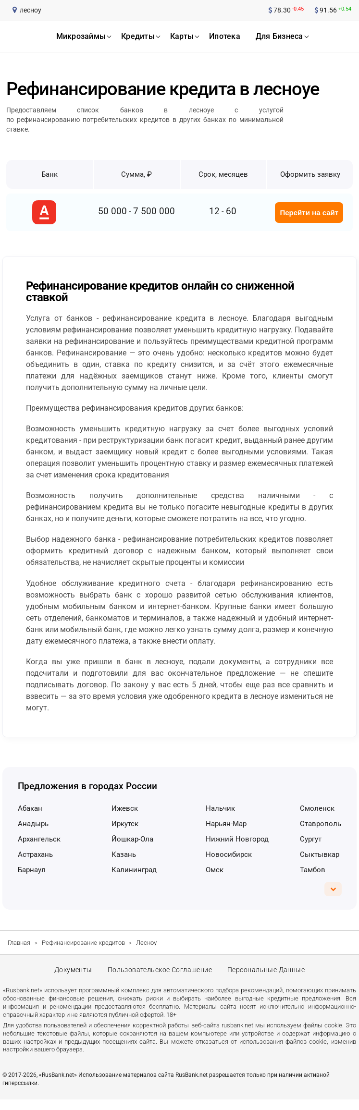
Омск (214, 870)
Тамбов (312, 870)
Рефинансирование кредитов (83, 942)
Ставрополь (320, 823)
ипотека (224, 36)
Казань (123, 854)
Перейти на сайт (309, 212)
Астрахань (35, 854)
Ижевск (124, 808)
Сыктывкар (319, 854)
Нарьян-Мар (226, 823)
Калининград (134, 870)
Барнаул (32, 870)
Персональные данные (268, 975)
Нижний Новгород (237, 839)
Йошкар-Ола (132, 839)
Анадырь (33, 823)
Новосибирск (229, 854)
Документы (71, 975)
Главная (19, 942)
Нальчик (220, 808)
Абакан (30, 808)
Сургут (311, 839)
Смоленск (317, 808)
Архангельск (39, 839)
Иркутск (124, 823)
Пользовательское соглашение (159, 975)
